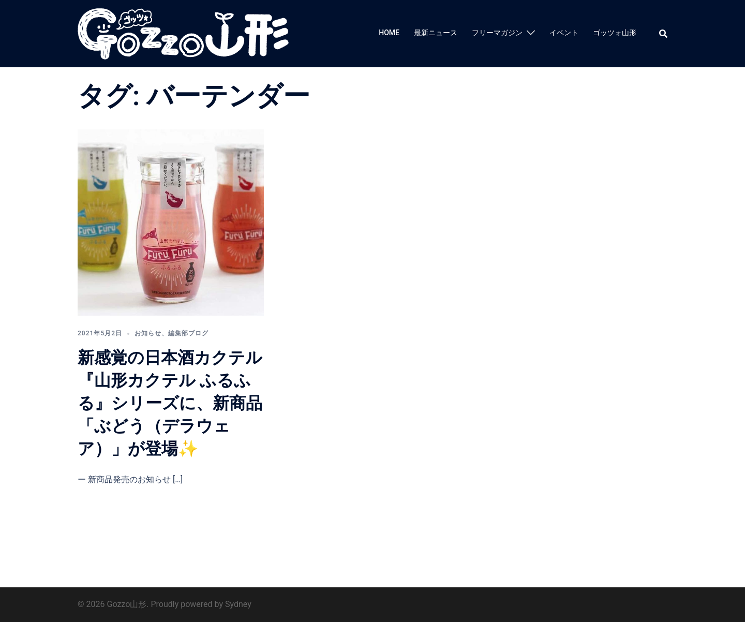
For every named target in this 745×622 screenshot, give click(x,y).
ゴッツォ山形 (614, 32)
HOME (389, 32)
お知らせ (148, 333)
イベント (563, 32)
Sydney (238, 604)
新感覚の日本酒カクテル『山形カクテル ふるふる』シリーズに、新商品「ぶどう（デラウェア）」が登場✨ (170, 403)
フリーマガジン (497, 32)
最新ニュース (435, 32)
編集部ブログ (188, 333)
